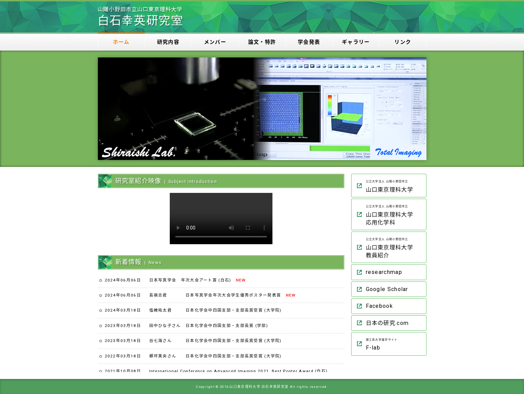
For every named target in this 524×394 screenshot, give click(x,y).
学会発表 (309, 42)
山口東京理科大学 (394, 185)
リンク (402, 42)
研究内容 (168, 42)
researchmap (384, 272)
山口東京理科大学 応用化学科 (394, 214)
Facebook (379, 306)
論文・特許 (262, 42)
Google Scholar (387, 289)
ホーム (121, 42)
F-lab (394, 343)
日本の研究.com (387, 323)
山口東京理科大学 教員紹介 (394, 247)
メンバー (215, 42)
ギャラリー (356, 42)
